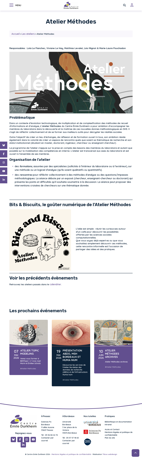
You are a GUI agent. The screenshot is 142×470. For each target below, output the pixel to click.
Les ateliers (28, 33)
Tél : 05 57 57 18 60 (70, 438)
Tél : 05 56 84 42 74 (49, 435)
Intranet (108, 424)
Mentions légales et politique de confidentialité (118, 433)
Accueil (16, 33)
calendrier (55, 284)
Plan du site (110, 438)
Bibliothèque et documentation (118, 422)
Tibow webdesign (110, 454)
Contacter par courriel (47, 439)
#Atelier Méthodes (28, 368)
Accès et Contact (112, 429)
